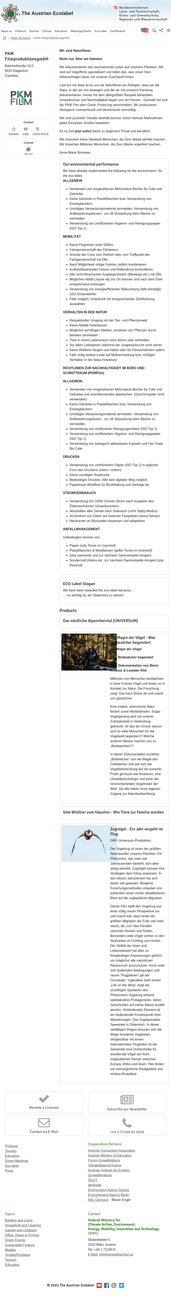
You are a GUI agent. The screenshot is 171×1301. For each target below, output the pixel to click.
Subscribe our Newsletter (127, 1109)
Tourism (10, 1151)
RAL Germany (98, 1200)
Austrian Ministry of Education (110, 1155)
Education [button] (61, 31)
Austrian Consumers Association (111, 1150)
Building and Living (18, 1220)
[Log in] (168, 30)
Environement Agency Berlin (108, 1195)
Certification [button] (117, 31)
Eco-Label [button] (101, 31)
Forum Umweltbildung (104, 1160)
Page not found (20, 38)
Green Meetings (16, 1161)
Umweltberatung (100, 1175)
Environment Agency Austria (108, 1190)
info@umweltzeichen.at (116, 1254)
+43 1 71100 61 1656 (127, 1132)
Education (12, 1156)
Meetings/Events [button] (81, 31)
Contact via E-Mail (44, 1131)
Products (11, 1146)
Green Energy (15, 1240)
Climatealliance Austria (104, 1165)
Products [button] (20, 31)
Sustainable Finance (20, 1245)
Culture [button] (47, 31)
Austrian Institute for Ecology (109, 1170)
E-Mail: (93, 1254)
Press (9, 1170)
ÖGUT (93, 1180)
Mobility (10, 1250)
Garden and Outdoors (21, 1230)
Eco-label (12, 1165)
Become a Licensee (44, 1107)
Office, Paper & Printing (22, 1235)
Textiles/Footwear (18, 1255)
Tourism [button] (34, 31)
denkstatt (94, 1185)
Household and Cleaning (23, 1225)
